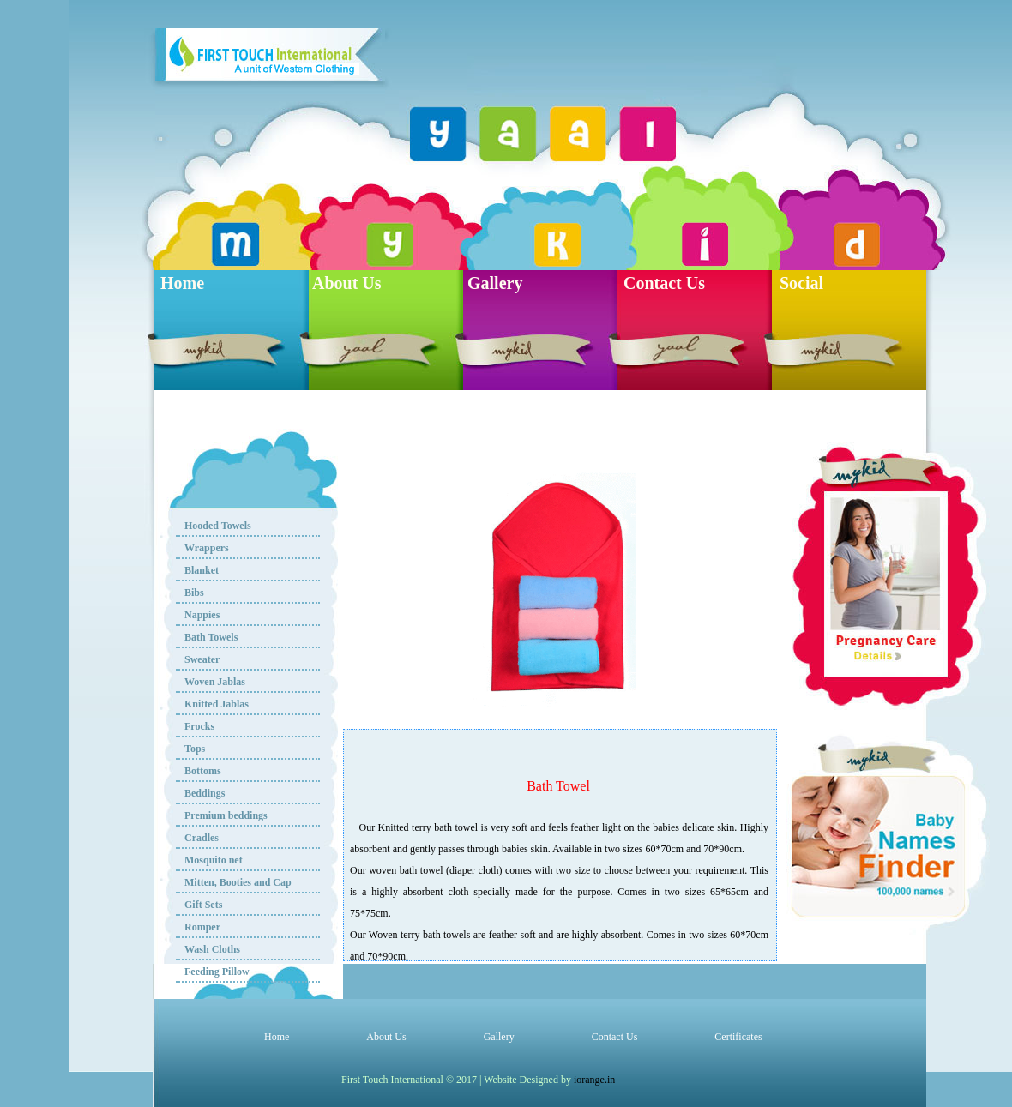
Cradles (201, 838)
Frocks (199, 726)
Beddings (204, 793)
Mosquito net (213, 860)
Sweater (202, 659)
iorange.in (594, 1080)
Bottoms (202, 771)
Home (182, 283)
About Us (347, 283)
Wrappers (206, 548)
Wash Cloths (212, 949)
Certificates (738, 1037)
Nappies (202, 615)
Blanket (201, 570)
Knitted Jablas (216, 704)
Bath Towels (211, 637)
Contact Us (664, 283)
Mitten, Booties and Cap (238, 882)
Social (801, 283)
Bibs (194, 593)
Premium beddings (226, 815)
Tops (194, 749)
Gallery (494, 283)
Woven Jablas (214, 682)
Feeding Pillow (217, 972)
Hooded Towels (217, 526)
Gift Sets (203, 905)
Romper (202, 927)
